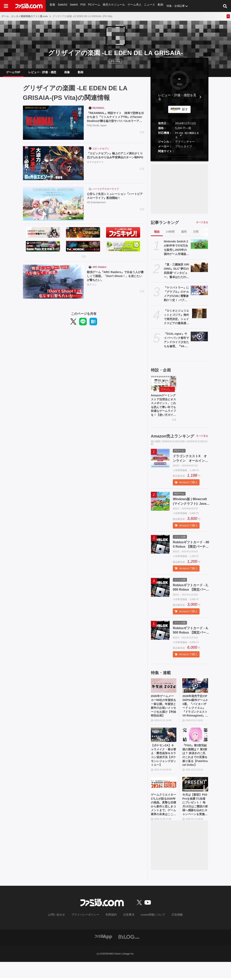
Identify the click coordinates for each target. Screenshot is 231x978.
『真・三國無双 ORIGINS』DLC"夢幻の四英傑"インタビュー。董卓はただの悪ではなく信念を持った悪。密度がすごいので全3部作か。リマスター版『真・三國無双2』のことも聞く (176, 274)
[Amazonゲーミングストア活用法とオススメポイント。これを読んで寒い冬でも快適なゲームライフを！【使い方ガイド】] (164, 386)
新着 (52, 5)
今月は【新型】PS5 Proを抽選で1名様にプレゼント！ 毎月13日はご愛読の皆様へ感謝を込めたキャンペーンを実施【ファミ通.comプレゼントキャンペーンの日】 (195, 819)
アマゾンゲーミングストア (168, 392)
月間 (196, 234)
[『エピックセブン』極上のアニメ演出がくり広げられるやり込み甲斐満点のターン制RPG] (53, 166)
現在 (157, 234)
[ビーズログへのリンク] (128, 952)
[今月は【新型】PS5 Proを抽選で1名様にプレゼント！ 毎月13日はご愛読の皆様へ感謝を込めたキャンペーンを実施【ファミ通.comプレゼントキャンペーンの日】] (195, 797)
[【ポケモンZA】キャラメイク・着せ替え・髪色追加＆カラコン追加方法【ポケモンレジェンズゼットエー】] (164, 745)
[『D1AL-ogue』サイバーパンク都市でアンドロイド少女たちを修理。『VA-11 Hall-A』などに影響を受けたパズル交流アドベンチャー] (199, 339)
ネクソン (91, 289)
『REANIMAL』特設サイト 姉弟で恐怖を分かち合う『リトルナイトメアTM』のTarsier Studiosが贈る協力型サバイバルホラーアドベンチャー (115, 121)
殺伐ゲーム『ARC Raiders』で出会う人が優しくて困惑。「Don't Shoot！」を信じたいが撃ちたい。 (115, 280)
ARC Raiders (99, 270)
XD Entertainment (96, 206)
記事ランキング (165, 226)
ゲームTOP (13, 73)
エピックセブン (100, 151)
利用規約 (111, 931)
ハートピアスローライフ (105, 192)
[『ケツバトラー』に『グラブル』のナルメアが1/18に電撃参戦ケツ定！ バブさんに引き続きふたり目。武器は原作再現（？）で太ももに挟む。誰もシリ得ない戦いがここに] (199, 293)
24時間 (170, 234)
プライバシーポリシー (88, 931)
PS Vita (179, 136)
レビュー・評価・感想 (42, 73)
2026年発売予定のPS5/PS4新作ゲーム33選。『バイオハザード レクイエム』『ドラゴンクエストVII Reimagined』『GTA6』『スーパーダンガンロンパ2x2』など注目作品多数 (195, 714)
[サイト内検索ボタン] (225, 6)
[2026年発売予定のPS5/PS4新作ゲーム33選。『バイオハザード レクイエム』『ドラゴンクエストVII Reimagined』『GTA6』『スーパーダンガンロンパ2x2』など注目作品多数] (195, 692)
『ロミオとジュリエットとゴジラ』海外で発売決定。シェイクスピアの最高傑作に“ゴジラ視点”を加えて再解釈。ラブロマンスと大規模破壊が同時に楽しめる (176, 320)
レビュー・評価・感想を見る (177, 100)
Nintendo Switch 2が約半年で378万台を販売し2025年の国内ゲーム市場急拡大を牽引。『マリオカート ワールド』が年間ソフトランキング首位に (176, 251)
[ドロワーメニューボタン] (6, 6)
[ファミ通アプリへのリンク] (103, 952)
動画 (157, 5)
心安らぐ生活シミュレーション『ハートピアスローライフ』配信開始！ (115, 199)
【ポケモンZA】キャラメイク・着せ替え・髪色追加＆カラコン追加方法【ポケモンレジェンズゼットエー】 (163, 767)
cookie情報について (149, 931)
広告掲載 (171, 931)
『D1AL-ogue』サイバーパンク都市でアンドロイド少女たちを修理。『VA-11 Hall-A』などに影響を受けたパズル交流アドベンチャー (176, 343)
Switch (73, 5)
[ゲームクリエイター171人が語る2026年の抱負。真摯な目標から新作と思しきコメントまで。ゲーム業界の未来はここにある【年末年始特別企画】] (164, 797)
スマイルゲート (95, 170)
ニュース (146, 5)
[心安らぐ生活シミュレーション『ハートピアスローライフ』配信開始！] (53, 207)
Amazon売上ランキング (172, 442)
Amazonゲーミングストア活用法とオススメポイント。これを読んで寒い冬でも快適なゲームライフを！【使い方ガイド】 (163, 410)
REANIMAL (98, 111)
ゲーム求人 (132, 5)
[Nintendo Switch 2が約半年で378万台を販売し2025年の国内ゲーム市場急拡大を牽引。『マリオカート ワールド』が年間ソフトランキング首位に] (199, 247)
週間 (184, 234)
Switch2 (62, 5)
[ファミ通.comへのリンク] (28, 6)
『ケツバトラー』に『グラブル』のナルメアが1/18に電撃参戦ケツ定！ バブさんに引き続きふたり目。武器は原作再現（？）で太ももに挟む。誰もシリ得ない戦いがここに (176, 297)
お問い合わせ (62, 931)
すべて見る (202, 225)
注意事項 (127, 931)
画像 (67, 73)
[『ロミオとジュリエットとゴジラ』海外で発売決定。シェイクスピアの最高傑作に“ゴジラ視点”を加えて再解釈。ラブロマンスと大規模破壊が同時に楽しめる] (199, 316)
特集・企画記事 (172, 5)
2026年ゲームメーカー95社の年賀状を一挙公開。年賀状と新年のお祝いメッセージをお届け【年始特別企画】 (163, 714)
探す (185, 112)
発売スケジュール (112, 5)
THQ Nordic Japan (97, 130)
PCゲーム (93, 5)
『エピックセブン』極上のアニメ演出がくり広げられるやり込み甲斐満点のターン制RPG (115, 161)
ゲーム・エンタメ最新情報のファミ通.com (25, 16)
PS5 (82, 5)
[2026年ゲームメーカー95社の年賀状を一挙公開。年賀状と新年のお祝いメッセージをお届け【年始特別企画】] (164, 692)
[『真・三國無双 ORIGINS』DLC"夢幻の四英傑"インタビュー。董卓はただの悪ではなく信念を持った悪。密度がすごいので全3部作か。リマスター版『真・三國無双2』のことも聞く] (199, 270)
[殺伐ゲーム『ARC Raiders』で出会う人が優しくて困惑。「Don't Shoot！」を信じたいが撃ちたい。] (53, 285)
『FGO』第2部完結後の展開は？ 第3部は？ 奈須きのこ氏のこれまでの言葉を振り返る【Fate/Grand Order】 (195, 767)
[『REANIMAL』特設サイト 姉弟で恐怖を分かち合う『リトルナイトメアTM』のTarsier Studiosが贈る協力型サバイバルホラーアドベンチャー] (53, 126)
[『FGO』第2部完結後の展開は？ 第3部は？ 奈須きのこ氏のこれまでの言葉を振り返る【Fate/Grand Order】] (195, 745)
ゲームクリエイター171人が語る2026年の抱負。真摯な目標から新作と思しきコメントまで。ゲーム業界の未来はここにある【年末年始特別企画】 (163, 819)
